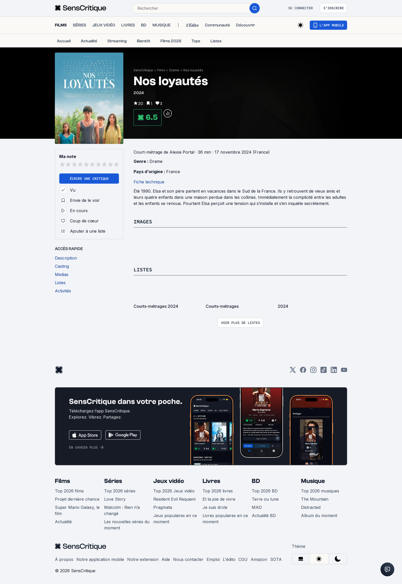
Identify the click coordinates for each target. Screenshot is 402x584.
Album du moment (319, 515)
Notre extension (142, 559)
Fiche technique (149, 181)
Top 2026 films (69, 490)
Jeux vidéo (168, 481)
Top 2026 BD (265, 490)
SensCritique (143, 70)
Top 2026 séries (119, 490)
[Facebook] (303, 371)
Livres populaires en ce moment (225, 518)
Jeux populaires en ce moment (175, 518)
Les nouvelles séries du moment (126, 524)
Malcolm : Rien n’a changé (122, 510)
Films (161, 70)
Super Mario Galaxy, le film (77, 510)
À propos (64, 559)
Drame (174, 70)
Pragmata (162, 507)
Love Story (115, 499)
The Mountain (314, 499)
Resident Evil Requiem (174, 499)
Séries (113, 481)
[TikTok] (323, 371)
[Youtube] (344, 371)
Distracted (310, 507)
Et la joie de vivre (219, 499)
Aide (166, 559)
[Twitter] (293, 371)
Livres (211, 481)
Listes (143, 269)
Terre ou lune (265, 499)
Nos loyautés (193, 70)
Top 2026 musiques (320, 490)
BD (256, 481)
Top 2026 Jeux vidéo (174, 490)
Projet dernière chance (77, 499)
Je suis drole (215, 507)
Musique (313, 481)
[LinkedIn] (334, 371)
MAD (257, 507)
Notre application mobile (100, 559)
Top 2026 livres (218, 490)
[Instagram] (313, 371)
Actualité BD (264, 515)
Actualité (63, 521)
